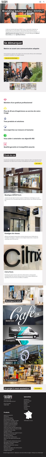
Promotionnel (27, 406)
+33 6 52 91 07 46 (7, 400)
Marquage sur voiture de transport (11, 442)
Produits (25, 405)
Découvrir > (38, 388)
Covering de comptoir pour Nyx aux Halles (13, 428)
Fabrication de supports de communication (13, 447)
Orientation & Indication (9, 449)
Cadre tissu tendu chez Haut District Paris (12, 427)
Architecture (26, 399)
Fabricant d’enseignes (8, 418)
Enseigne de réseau (8, 450)
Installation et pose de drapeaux (10, 424)
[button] (7, 72)
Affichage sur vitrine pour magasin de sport (13, 432)
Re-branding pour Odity (9, 419)
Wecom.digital (28, 452)
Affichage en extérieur (8, 435)
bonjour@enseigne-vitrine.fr (10, 401)
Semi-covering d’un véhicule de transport (12, 441)
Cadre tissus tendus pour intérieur (11, 445)
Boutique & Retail (27, 401)
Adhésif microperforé (8, 415)
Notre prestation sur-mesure (10, 434)
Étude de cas (26, 402)
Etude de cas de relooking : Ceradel (11, 420)
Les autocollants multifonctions (10, 437)
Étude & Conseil (7, 446)
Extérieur (26, 403)
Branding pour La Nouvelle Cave (10, 422)
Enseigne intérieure (8, 431)
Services (25, 407)
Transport (26, 409)
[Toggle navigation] (41, 2)
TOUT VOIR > (38, 163)
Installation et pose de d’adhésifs (11, 423)
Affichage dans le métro (9, 443)
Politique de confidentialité (37, 452)
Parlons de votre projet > (23, 16)
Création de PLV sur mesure (10, 426)
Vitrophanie (6, 416)
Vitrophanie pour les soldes (9, 430)
